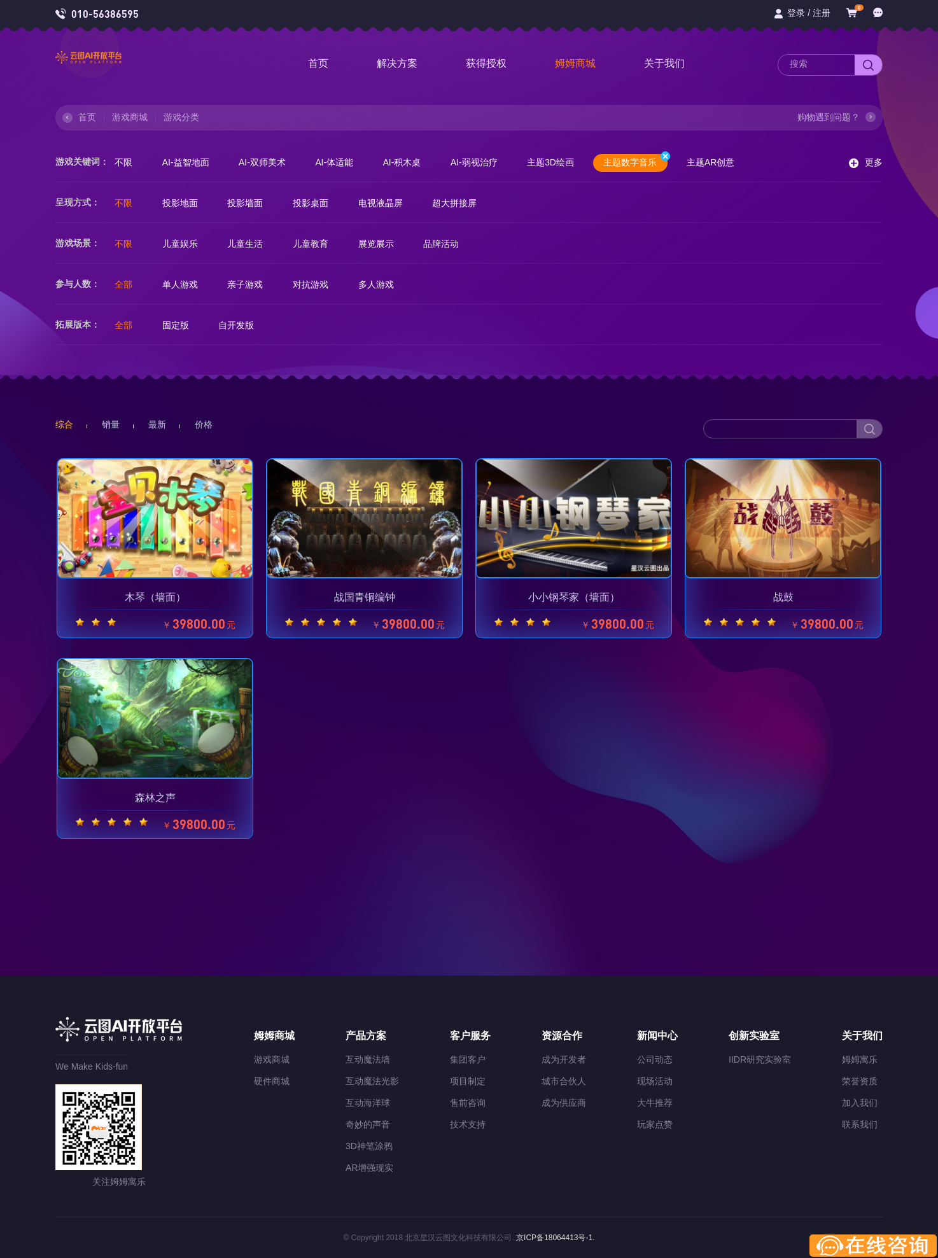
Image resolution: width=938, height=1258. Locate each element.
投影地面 (181, 203)
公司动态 (655, 1059)
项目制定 (468, 1081)
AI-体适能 (338, 162)
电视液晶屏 (384, 203)
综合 (64, 424)
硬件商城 (272, 1081)
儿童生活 (247, 244)
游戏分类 (181, 117)
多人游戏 (380, 284)
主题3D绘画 (556, 162)
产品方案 (366, 1035)
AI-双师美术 (264, 162)
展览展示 (380, 244)
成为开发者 (564, 1059)
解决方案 (397, 63)
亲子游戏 (247, 284)
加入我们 (860, 1103)
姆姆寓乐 (860, 1059)
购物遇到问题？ (828, 117)
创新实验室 (754, 1035)
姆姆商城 (575, 63)
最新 (157, 424)
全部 (124, 284)
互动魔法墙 (368, 1059)
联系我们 (860, 1124)
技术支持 (468, 1124)
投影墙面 (247, 203)
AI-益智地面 (187, 162)
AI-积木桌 (407, 162)
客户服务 (470, 1035)
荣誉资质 (860, 1081)
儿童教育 (314, 244)
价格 (204, 424)
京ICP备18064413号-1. (554, 1237)
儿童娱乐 (181, 244)
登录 (796, 13)
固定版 (177, 325)
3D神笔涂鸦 (369, 1146)
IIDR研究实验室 (760, 1059)
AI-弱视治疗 (479, 162)
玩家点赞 (655, 1124)
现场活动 (655, 1081)
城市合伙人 (564, 1081)
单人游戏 (181, 284)
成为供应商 (564, 1103)
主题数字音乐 (643, 160)
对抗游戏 (314, 284)
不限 (124, 162)
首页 (318, 63)
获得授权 (486, 63)
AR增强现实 (369, 1168)
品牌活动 (446, 244)
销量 (111, 424)
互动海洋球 (368, 1103)
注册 (821, 13)
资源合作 (562, 1035)
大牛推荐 (655, 1103)
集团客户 (468, 1059)
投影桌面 (314, 203)
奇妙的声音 (368, 1124)
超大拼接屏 (459, 203)
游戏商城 (130, 117)
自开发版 (238, 325)
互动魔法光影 (372, 1081)
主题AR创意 (719, 162)
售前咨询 (468, 1103)
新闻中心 (657, 1035)
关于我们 (664, 63)
